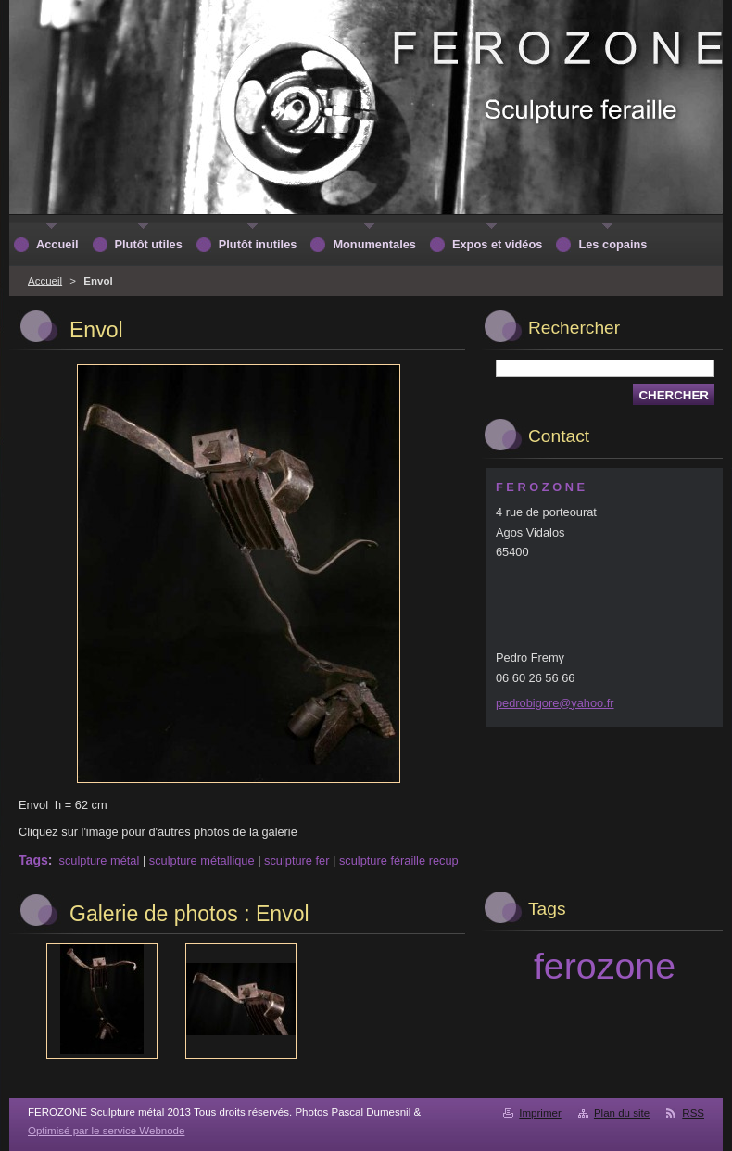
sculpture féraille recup (399, 860)
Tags (33, 860)
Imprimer (540, 1113)
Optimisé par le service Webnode (106, 1130)
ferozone (604, 965)
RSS (693, 1113)
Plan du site (622, 1113)
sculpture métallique (202, 860)
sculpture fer (296, 860)
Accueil (45, 280)
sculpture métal (99, 860)
